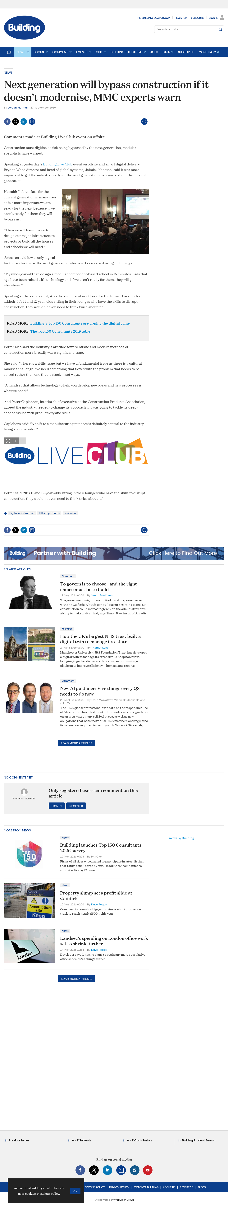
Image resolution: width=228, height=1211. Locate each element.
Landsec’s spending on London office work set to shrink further (104, 941)
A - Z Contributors (139, 1140)
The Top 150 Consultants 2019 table (60, 331)
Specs (202, 1187)
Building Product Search (198, 1140)
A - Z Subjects (81, 1140)
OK (75, 1191)
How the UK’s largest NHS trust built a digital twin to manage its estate (100, 639)
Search (220, 29)
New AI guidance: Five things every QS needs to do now (100, 691)
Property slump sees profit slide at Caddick (96, 895)
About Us (169, 1187)
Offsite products (49, 513)
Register (181, 17)
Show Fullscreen (8, 440)
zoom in (15, 440)
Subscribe (197, 17)
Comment (68, 576)
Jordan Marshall (18, 107)
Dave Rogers (99, 904)
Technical (70, 513)
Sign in (57, 806)
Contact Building (146, 1187)
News (8, 73)
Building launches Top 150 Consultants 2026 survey (100, 847)
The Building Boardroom (153, 17)
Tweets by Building (180, 838)
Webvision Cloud (124, 1199)
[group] (208, 52)
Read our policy (48, 1193)
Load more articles (76, 743)
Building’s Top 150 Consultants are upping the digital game (80, 323)
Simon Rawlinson (101, 595)
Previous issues (19, 1140)
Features (67, 628)
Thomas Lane (100, 647)
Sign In (213, 17)
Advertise (186, 1187)
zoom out (22, 440)
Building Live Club (57, 164)
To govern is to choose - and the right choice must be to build (98, 586)
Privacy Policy (119, 1187)
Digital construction (21, 513)
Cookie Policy (95, 1187)
